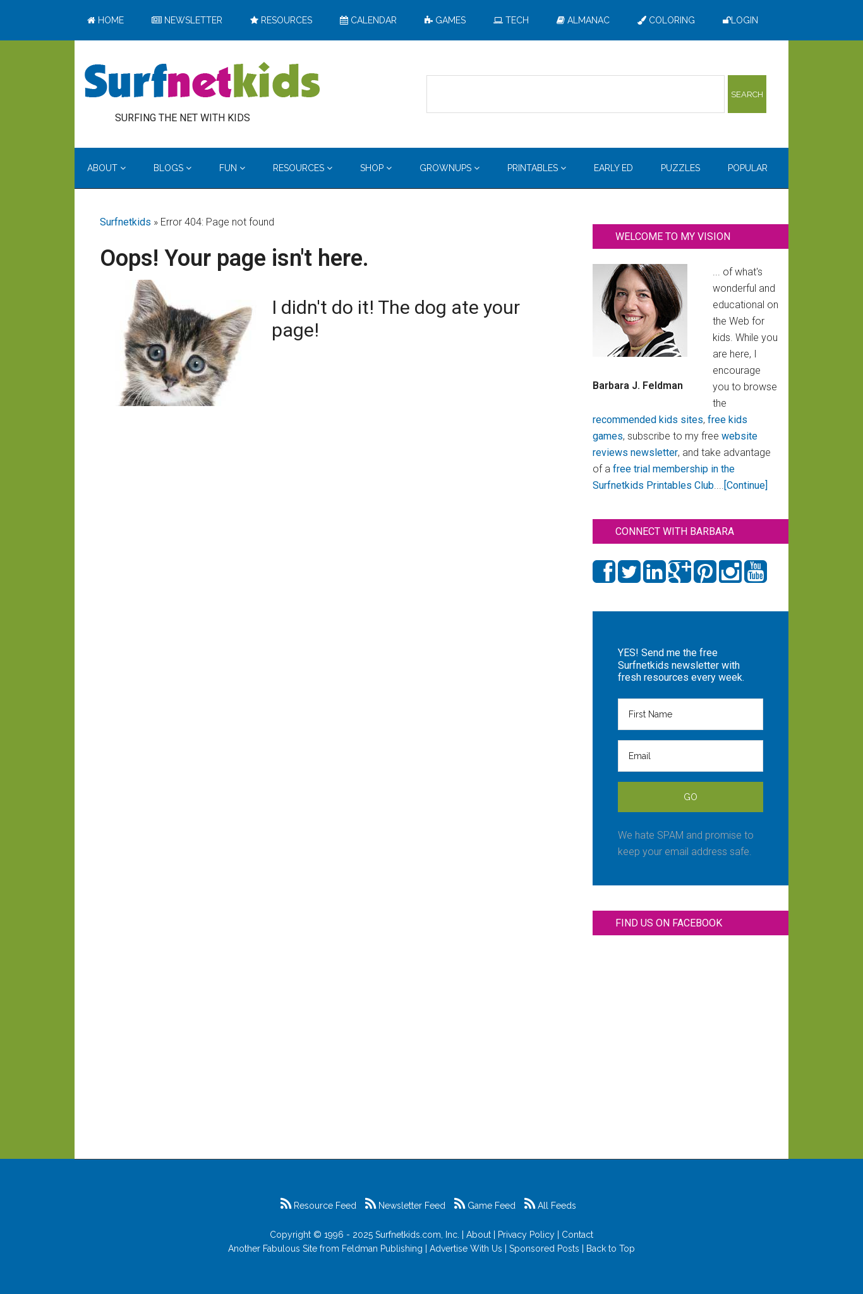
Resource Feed (318, 1206)
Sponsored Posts (544, 1248)
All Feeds (550, 1206)
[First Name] (690, 714)
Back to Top (610, 1248)
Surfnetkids (125, 222)
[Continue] (746, 485)
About (478, 1235)
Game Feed (485, 1206)
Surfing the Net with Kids (202, 81)
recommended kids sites (648, 420)
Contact (577, 1235)
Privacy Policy (526, 1235)
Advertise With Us (466, 1248)
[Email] (690, 756)
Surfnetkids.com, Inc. (417, 1235)
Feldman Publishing (382, 1248)
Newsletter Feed (405, 1206)
